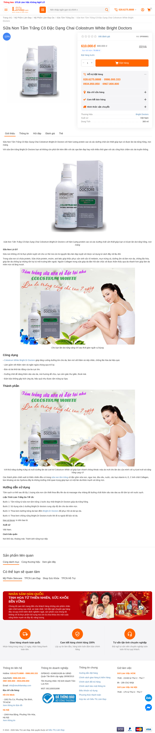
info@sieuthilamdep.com (20, 685)
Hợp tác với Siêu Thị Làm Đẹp (92, 699)
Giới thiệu (10, 133)
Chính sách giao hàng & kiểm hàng (94, 677)
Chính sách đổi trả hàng (90, 682)
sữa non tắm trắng (59, 477)
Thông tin (24, 133)
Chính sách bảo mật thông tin (92, 686)
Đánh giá (50, 133)
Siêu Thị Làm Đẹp (56, 730)
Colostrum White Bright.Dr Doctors (19, 360)
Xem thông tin (9, 705)
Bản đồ (19, 705)
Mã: (137, 36)
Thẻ (61, 133)
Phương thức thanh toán (90, 695)
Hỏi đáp (37, 133)
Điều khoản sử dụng (88, 690)
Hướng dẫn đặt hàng (88, 673)
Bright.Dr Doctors (50, 511)
